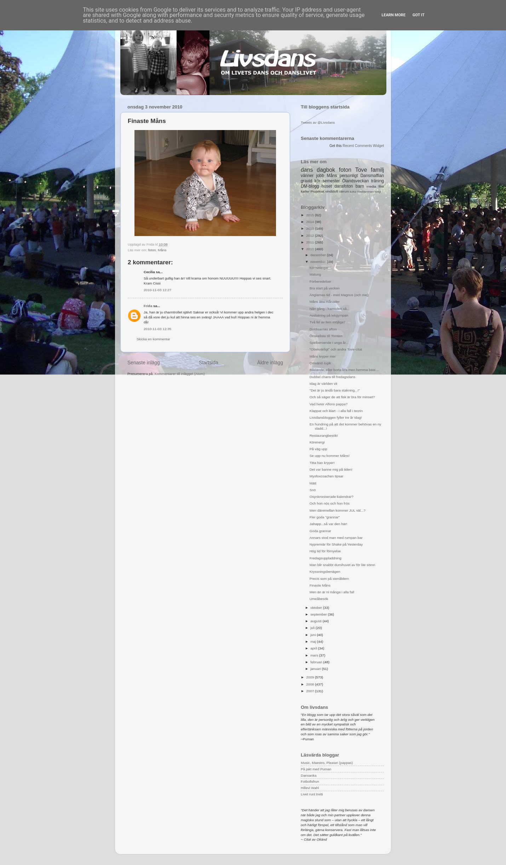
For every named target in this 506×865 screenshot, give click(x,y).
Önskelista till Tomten (326, 336)
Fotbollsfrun (310, 781)
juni (313, 635)
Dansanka (308, 775)
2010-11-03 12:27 (157, 290)
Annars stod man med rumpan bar (336, 538)
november (318, 262)
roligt (378, 191)
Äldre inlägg (270, 362)
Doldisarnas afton (323, 329)
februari (316, 662)
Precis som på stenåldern (329, 579)
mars (314, 655)
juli (313, 628)
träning (377, 180)
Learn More (393, 15)
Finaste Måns (320, 585)
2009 (310, 677)
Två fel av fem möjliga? (328, 322)
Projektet (317, 191)
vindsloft (331, 191)
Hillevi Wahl (310, 788)
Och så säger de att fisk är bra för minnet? (342, 397)
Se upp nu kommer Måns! (330, 456)
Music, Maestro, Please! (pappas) (327, 763)
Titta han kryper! (322, 463)
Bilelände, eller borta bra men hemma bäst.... (344, 370)
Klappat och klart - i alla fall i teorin (336, 411)
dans (307, 170)
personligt (349, 175)
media (371, 186)
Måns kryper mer (323, 356)
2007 (310, 691)
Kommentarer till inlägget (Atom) (180, 374)
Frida (148, 306)
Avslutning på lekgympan (329, 315)
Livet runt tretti (312, 794)
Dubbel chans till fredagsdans (333, 377)
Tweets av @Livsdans (318, 122)
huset (327, 186)
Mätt (313, 483)
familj (377, 170)
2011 (310, 242)
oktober (316, 608)
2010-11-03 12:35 (157, 329)
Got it (419, 15)
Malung (315, 274)
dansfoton (343, 186)
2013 (310, 228)
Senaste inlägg (143, 362)
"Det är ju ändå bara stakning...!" (335, 390)
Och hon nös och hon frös (330, 503)
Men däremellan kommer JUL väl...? (338, 510)
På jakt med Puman (316, 769)
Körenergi (317, 442)
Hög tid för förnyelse (325, 551)
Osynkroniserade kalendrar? (331, 497)
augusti (316, 621)
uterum (344, 191)
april (314, 648)
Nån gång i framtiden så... (330, 309)
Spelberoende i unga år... (329, 343)
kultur (353, 191)
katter (305, 191)
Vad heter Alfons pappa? (328, 404)
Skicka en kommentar (153, 339)
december (318, 255)
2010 (310, 249)
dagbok (326, 170)
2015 (310, 215)
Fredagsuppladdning (325, 558)
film (381, 186)
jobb (320, 175)
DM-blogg (310, 186)
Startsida (208, 362)
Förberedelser (320, 281)
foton (152, 250)
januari (316, 669)
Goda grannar (320, 531)
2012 (310, 235)
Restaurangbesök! (324, 435)
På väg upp (318, 449)
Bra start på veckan (325, 288)
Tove (361, 170)
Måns (162, 250)
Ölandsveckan (355, 180)
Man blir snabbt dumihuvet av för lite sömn (342, 565)
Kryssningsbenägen (325, 571)
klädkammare (365, 191)
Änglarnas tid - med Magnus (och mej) (339, 295)
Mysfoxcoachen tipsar (327, 476)
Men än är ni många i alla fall (332, 592)
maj (313, 641)
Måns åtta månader (325, 302)
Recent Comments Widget (363, 146)
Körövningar (319, 268)
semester (331, 180)
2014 (310, 222)
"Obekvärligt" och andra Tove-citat (336, 349)
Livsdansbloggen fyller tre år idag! (336, 417)
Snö (313, 490)
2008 (310, 684)
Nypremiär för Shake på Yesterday (336, 544)
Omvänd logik (320, 363)
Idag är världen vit (324, 384)
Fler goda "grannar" (325, 517)
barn (360, 186)
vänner (307, 175)
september (319, 614)
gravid (306, 180)
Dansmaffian (372, 175)
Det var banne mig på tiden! (331, 469)
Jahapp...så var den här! (328, 524)
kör (318, 180)
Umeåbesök (319, 599)
